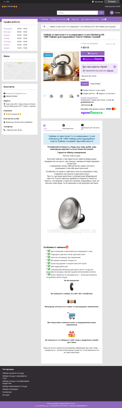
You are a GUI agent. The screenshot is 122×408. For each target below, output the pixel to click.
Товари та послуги (59, 19)
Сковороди (7, 392)
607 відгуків (99, 2)
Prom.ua (72, 404)
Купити (93, 53)
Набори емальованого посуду (14, 386)
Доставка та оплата (90, 19)
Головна (44, 19)
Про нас (75, 19)
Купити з (93, 59)
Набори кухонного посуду (13, 373)
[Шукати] (101, 13)
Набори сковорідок (10, 389)
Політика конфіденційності (78, 406)
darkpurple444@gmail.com (16, 93)
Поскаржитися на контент (58, 406)
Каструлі (5, 395)
